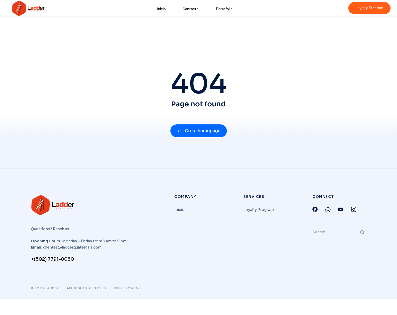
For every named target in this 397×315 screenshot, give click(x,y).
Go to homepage (199, 147)
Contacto (190, 8)
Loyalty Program (369, 8)
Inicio (167, 8)
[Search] (362, 248)
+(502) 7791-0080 (52, 275)
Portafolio (217, 8)
